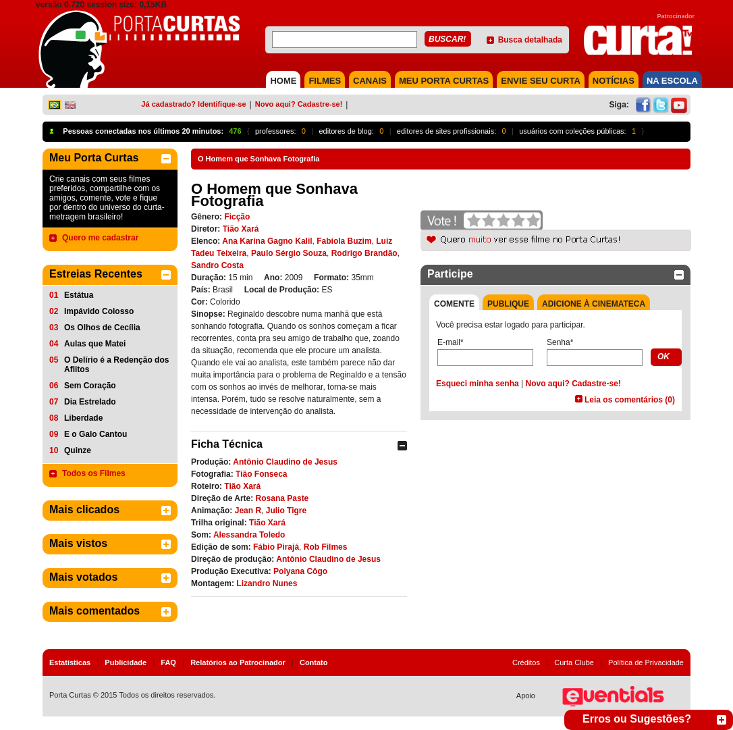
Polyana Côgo (300, 571)
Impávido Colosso (99, 311)
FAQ (168, 662)
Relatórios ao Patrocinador (238, 662)
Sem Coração (90, 385)
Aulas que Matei (95, 343)
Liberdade (83, 418)
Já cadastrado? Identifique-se (193, 104)
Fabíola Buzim (344, 241)
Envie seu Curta (540, 81)
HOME (283, 81)
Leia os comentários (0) (630, 400)
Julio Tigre (286, 510)
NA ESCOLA (672, 81)
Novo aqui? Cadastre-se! (299, 104)
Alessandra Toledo (249, 535)
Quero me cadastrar (100, 237)
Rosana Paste (282, 498)
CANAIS (370, 81)
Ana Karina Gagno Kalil (267, 241)
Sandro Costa (217, 265)
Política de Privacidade (646, 662)
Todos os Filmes (94, 473)
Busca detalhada (530, 40)
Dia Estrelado (90, 402)
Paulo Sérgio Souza (289, 253)
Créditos (526, 662)
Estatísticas (69, 662)
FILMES (324, 81)
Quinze (77, 450)
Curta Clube (574, 662)
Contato (314, 662)
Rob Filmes (326, 547)
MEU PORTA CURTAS (444, 81)
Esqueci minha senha (477, 383)
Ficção (237, 216)
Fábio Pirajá (276, 547)
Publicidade (125, 662)
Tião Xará (241, 229)
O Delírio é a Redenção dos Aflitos (116, 364)
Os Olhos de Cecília (102, 327)
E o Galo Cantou (95, 434)
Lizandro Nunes (266, 583)
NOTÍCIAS (613, 81)
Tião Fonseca (261, 474)
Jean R (248, 510)
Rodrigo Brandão (364, 253)
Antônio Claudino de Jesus (285, 462)
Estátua (78, 295)
